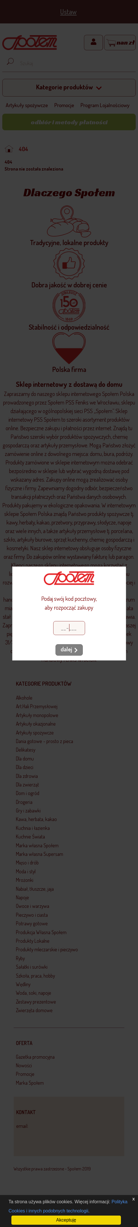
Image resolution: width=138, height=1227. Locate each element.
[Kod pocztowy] (69, 628)
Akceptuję (66, 1220)
